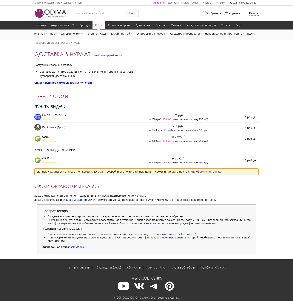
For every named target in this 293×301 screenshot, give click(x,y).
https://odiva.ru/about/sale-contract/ (173, 234)
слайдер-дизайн (73, 199)
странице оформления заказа (202, 171)
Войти (254, 13)
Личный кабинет (78, 267)
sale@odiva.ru (79, 247)
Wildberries (159, 2)
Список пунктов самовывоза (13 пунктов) (63, 82)
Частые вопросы (183, 267)
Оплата (185, 2)
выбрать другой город (108, 55)
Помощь (206, 2)
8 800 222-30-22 (247, 2)
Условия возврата (214, 267)
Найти (132, 13)
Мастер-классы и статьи (48, 2)
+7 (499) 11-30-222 (227, 2)
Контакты (134, 267)
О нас (195, 2)
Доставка (173, 2)
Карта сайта (156, 267)
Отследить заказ (108, 267)
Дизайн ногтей (73, 2)
